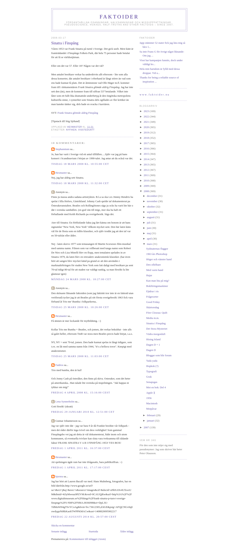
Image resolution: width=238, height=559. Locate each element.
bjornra (59, 476)
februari (151, 415)
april (149, 238)
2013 (147, 164)
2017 (147, 143)
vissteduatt (86, 130)
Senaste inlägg (59, 531)
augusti (151, 217)
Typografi (151, 371)
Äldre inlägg (126, 531)
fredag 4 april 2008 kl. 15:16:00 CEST (80, 392)
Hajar (149, 275)
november (152, 201)
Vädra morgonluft (155, 334)
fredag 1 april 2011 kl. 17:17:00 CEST (80, 467)
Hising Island (153, 339)
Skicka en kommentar (63, 525)
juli (149, 222)
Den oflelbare (153, 264)
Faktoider (119, 17)
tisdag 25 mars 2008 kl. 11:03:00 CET (80, 356)
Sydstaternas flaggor (157, 248)
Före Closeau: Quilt (156, 312)
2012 (147, 169)
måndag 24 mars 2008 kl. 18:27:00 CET (81, 279)
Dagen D (151, 350)
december (152, 195)
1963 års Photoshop (156, 253)
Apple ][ (150, 392)
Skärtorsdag (152, 307)
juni (149, 227)
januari (151, 420)
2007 (147, 427)
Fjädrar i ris (152, 291)
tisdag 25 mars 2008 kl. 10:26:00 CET (80, 307)
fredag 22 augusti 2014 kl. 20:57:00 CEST (83, 516)
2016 (147, 148)
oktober (151, 206)
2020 (147, 127)
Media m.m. (152, 318)
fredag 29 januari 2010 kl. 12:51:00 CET (83, 411)
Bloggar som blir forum (158, 355)
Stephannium (62, 149)
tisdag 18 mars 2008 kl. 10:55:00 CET (80, 163)
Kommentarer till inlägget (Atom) (87, 539)
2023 (147, 111)
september (153, 211)
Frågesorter (152, 296)
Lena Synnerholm (65, 401)
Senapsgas (151, 382)
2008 (147, 191)
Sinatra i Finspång (156, 323)
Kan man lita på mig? (157, 280)
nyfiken (71, 130)
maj (149, 233)
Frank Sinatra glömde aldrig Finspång (77, 112)
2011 (147, 175)
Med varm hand (154, 269)
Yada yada (151, 360)
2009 (147, 185)
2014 (147, 159)
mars (150, 243)
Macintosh (152, 403)
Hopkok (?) (152, 366)
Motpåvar (151, 408)
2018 (147, 137)
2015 (147, 153)
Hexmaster (61, 172)
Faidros (59, 365)
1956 (149, 398)
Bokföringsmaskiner (157, 286)
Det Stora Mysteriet (156, 328)
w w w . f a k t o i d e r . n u (154, 94)
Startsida (93, 531)
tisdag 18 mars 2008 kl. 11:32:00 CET (80, 183)
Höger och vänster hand (159, 259)
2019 (147, 132)
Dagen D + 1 (153, 344)
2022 (147, 116)
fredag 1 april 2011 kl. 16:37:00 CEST (80, 448)
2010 (147, 180)
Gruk (149, 376)
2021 (147, 121)
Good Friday (153, 302)
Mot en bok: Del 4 (156, 387)
